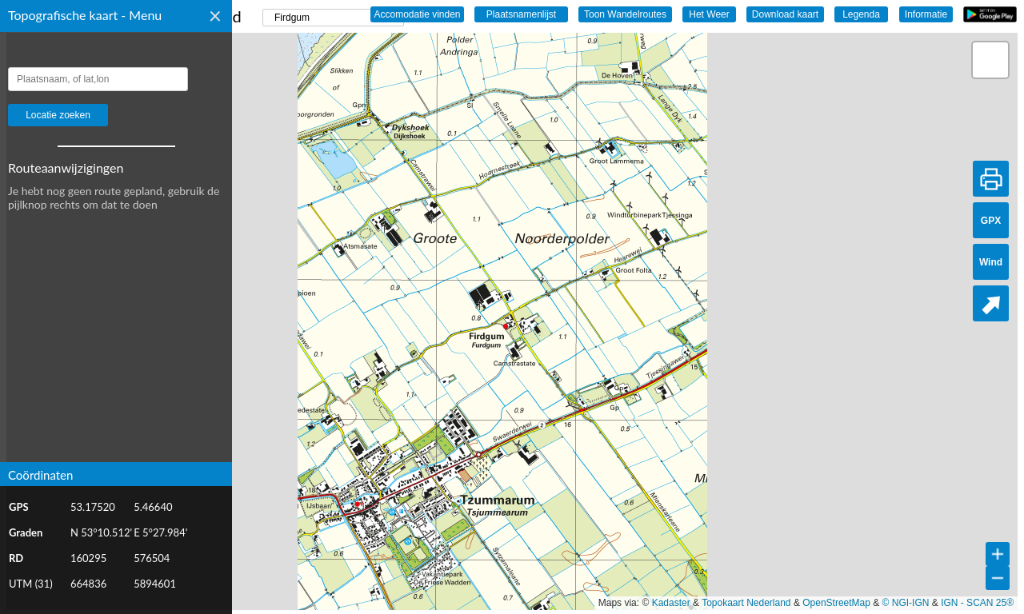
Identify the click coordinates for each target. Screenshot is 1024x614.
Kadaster (671, 602)
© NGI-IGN (906, 602)
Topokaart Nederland (746, 602)
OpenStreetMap (836, 602)
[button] (990, 60)
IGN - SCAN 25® (977, 602)
